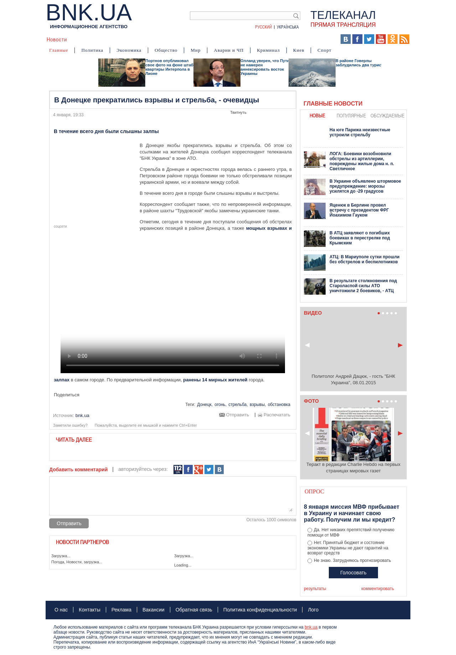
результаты (315, 588)
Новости (57, 39)
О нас (61, 610)
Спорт (324, 50)
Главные (58, 50)
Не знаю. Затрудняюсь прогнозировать (352, 560)
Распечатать (277, 415)
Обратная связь (194, 610)
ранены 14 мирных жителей (215, 379)
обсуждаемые (387, 115)
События (118, 39)
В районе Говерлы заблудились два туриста (360, 63)
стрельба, (238, 404)
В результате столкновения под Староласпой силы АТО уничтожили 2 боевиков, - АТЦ (363, 285)
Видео (184, 39)
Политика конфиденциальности (260, 610)
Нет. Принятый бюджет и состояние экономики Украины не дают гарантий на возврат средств (347, 548)
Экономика (128, 50)
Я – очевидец (153, 39)
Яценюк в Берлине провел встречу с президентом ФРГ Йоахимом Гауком (359, 210)
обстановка (279, 404)
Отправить (237, 415)
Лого (313, 610)
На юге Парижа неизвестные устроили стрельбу (360, 132)
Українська (288, 27)
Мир (196, 50)
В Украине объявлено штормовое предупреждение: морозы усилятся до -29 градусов (365, 186)
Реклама (121, 610)
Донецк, (205, 404)
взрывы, (258, 404)
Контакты (89, 610)
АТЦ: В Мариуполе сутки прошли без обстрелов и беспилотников (364, 259)
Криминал (268, 50)
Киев (299, 50)
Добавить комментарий (78, 469)
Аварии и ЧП (229, 50)
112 (178, 469)
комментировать (377, 588)
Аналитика (87, 39)
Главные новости (333, 104)
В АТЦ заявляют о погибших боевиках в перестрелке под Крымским (360, 237)
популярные (351, 115)
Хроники (291, 39)
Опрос (314, 491)
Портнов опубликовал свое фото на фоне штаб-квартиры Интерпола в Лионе (170, 67)
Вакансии (153, 610)
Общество (166, 50)
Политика (92, 50)
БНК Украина (256, 39)
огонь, (220, 404)
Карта (225, 39)
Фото (205, 39)
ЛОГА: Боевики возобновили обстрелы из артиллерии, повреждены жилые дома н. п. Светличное (362, 161)
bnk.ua (311, 627)
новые (317, 115)
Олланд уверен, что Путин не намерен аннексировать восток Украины (266, 67)
